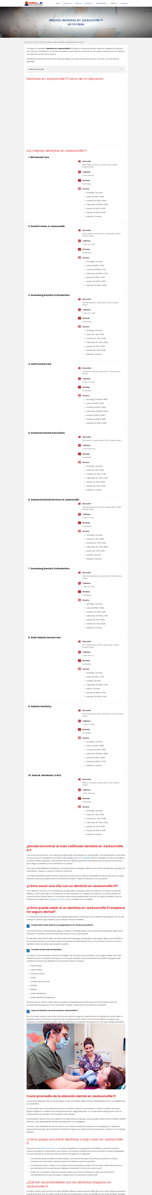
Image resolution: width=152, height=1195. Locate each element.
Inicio (58, 3)
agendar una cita (57, 899)
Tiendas (88, 3)
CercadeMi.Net (84, 858)
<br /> (76, 113)
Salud (113, 3)
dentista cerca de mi (47, 1148)
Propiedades (101, 3)
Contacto (124, 3)
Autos (77, 3)
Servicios (66, 3)
